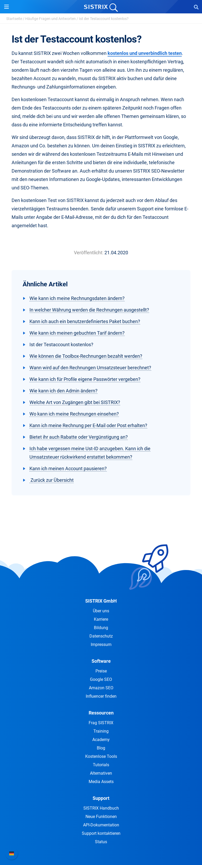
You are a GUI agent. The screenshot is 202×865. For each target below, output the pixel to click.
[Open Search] (196, 7)
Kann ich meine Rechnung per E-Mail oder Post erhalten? (88, 425)
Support (101, 798)
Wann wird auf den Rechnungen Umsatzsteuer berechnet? (90, 367)
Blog (101, 747)
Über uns (101, 610)
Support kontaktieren (101, 833)
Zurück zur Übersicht (51, 480)
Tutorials (101, 764)
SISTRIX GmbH (101, 601)
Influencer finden (101, 696)
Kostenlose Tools (101, 756)
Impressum (101, 644)
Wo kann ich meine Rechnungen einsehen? (74, 414)
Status (101, 841)
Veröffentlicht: (88, 252)
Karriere (101, 619)
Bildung (101, 627)
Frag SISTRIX (101, 722)
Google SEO (101, 679)
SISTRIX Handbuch (101, 808)
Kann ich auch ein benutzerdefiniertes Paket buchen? (84, 321)
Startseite (14, 19)
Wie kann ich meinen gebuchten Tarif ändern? (77, 333)
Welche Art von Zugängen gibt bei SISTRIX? (74, 402)
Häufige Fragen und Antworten (50, 19)
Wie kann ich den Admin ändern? (63, 390)
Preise (101, 671)
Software (101, 661)
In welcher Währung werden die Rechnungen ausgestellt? (89, 310)
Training (101, 731)
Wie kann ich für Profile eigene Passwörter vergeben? (84, 379)
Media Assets (101, 781)
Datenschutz (101, 636)
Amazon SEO (101, 687)
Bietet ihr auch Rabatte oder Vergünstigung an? (78, 437)
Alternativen (101, 773)
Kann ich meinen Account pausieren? (68, 468)
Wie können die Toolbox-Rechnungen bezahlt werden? (85, 356)
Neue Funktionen (101, 816)
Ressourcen (101, 713)
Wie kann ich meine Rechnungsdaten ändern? (77, 298)
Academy (101, 739)
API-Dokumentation (101, 824)
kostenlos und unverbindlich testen (145, 53)
